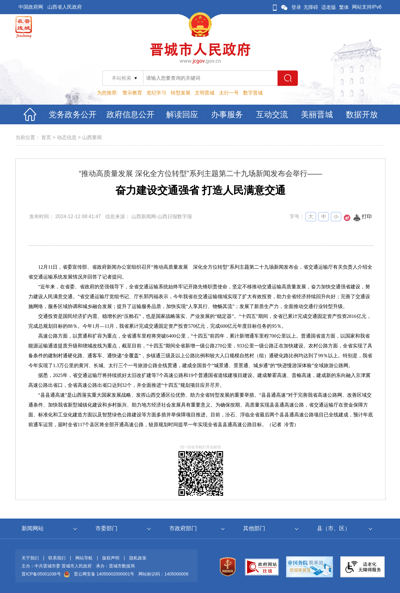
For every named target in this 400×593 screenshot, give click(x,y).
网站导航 (84, 557)
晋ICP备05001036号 (41, 573)
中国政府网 (30, 7)
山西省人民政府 (64, 7)
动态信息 (67, 137)
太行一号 (229, 92)
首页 (46, 137)
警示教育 (132, 92)
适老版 (328, 7)
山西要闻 (92, 137)
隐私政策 (137, 557)
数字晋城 (253, 92)
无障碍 (310, 7)
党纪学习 (156, 92)
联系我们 (57, 557)
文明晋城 (204, 92)
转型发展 (180, 92)
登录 (296, 7)
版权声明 (110, 557)
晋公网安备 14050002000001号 (104, 573)
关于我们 (30, 557)
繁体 (344, 7)
